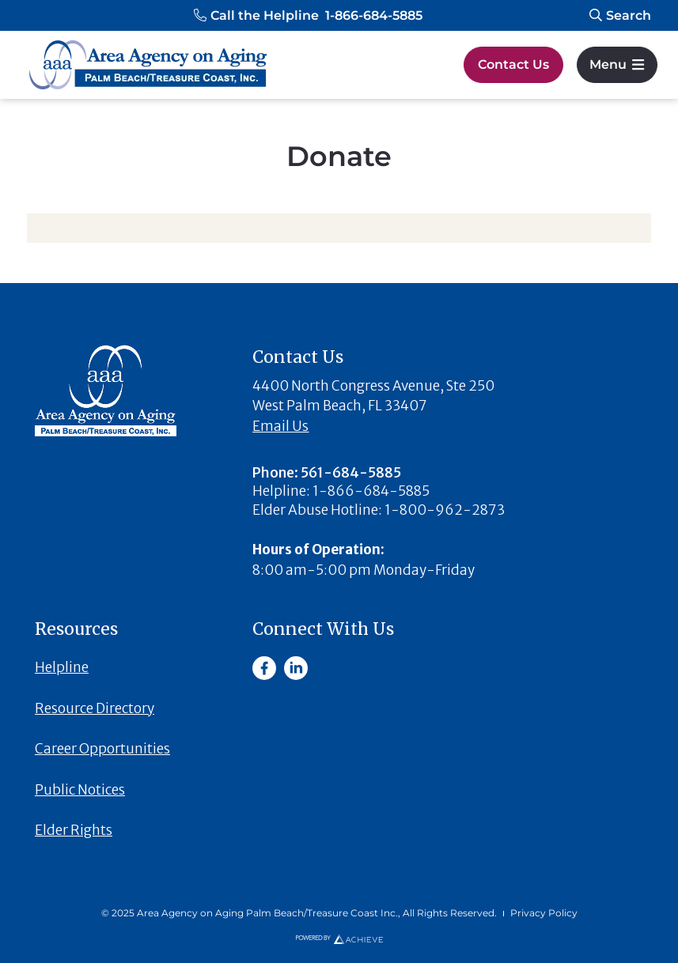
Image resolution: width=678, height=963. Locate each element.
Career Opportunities (102, 748)
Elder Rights (73, 830)
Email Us (280, 426)
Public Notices (80, 790)
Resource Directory (94, 708)
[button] (308, 16)
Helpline (62, 667)
